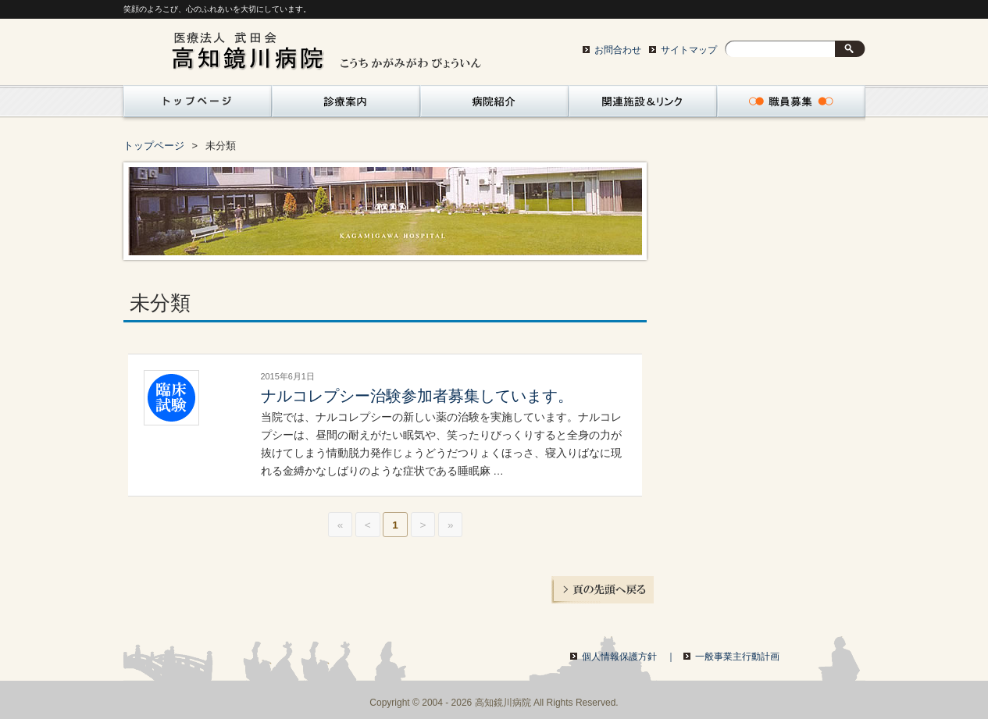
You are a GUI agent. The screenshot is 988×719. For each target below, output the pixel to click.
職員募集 (791, 105)
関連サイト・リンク (643, 105)
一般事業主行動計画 (737, 656)
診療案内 (346, 105)
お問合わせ (617, 50)
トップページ (194, 105)
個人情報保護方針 (629, 656)
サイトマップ (689, 50)
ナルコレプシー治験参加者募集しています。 (417, 395)
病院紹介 (494, 105)
